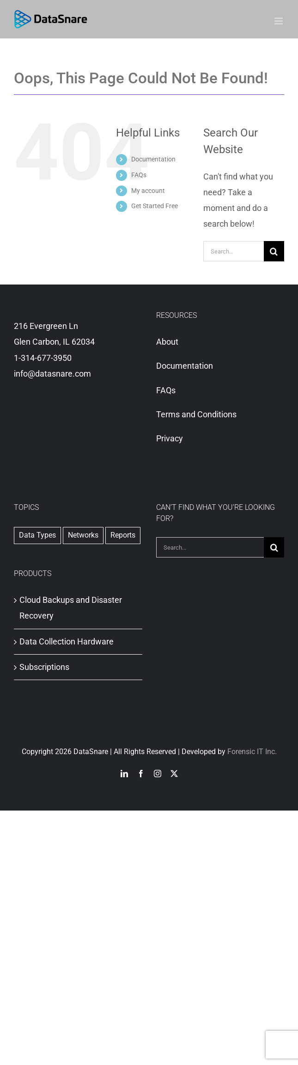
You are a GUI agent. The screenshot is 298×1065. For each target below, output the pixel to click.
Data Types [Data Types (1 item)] (37, 535)
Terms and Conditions (196, 414)
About (167, 342)
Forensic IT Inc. (252, 751)
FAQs (138, 175)
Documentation (153, 159)
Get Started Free (154, 206)
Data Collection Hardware (66, 641)
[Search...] (233, 251)
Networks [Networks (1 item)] (83, 535)
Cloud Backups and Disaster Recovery (70, 607)
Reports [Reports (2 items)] (122, 535)
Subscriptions (44, 667)
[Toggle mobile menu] (279, 21)
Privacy (169, 438)
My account (148, 190)
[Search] (274, 251)
